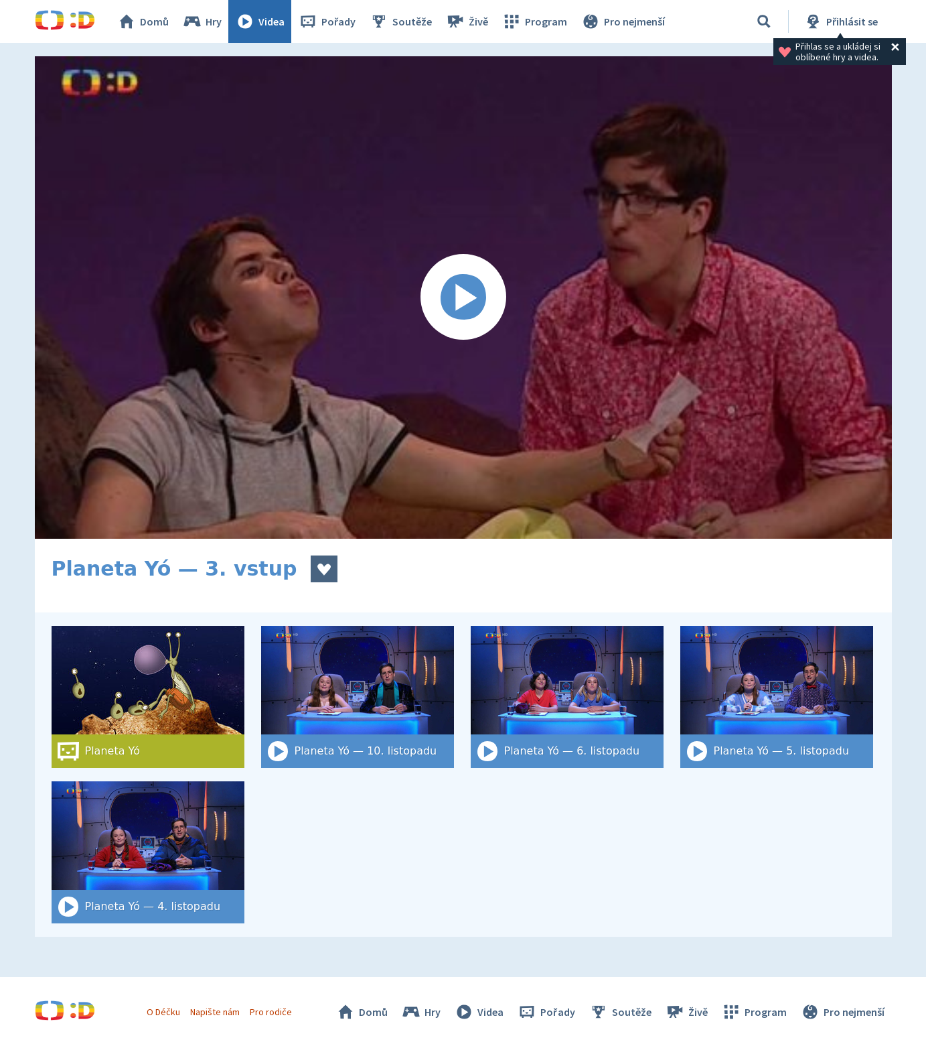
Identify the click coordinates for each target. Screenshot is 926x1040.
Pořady (327, 21)
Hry (202, 21)
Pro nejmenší (623, 21)
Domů (143, 21)
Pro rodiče (271, 1012)
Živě (466, 21)
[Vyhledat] (764, 21)
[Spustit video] (463, 297)
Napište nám (215, 1012)
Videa (260, 21)
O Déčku (163, 1012)
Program (534, 21)
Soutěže (400, 21)
